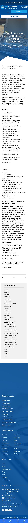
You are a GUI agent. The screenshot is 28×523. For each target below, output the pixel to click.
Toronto (4, 440)
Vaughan (4, 437)
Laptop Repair (6, 400)
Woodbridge (5, 454)
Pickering (16, 448)
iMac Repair (5, 414)
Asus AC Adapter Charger (10, 335)
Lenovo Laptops (8, 301)
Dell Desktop (7, 353)
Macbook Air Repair (7, 409)
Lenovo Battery (7, 310)
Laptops (6, 290)
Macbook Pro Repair (7, 411)
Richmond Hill (6, 446)
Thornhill (4, 435)
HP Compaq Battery (8, 317)
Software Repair (6, 425)
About (4, 466)
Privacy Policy (6, 480)
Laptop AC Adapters (9, 322)
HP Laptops (7, 294)
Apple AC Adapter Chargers (10, 331)
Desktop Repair (6, 403)
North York (5, 451)
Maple (15, 440)
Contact (4, 477)
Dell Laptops (7, 296)
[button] (8, 12)
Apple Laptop (7, 299)
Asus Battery (7, 313)
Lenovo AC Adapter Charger (10, 340)
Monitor (6, 356)
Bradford (16, 454)
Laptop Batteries (8, 306)
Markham (4, 448)
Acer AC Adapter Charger (10, 324)
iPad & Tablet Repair (7, 417)
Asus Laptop (7, 292)
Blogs (3, 474)
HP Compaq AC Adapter (9, 337)
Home (3, 464)
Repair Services (6, 469)
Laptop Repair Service (10, 303)
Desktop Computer (9, 347)
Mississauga (5, 443)
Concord (16, 446)
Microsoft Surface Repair (9, 422)
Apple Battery (7, 308)
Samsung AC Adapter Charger (11, 329)
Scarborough (17, 443)
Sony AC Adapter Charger (10, 342)
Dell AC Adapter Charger (10, 326)
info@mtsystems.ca (13, 255)
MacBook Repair (6, 406)
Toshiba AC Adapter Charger (10, 344)
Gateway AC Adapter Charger (11, 333)
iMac (5, 349)
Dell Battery (7, 319)
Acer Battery (7, 315)
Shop (3, 472)
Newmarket (17, 437)
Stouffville (17, 451)
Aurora (16, 435)
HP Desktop (7, 351)
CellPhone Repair (7, 419)
